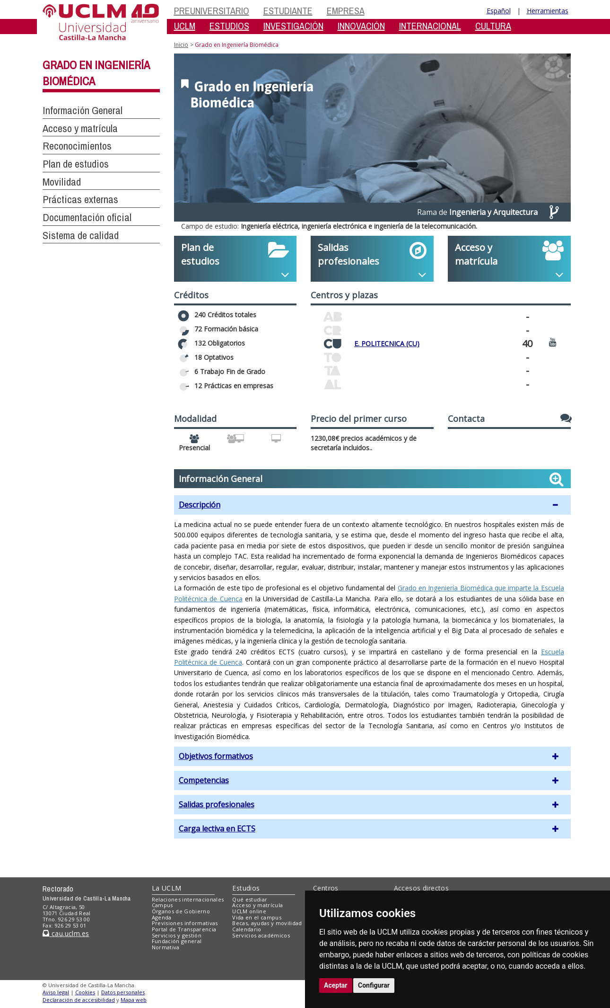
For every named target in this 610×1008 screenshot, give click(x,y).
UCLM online (249, 911)
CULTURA (493, 25)
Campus (162, 905)
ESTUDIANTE (288, 10)
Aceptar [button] (336, 985)
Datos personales (123, 992)
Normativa (166, 947)
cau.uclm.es (66, 933)
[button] (372, 505)
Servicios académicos (261, 935)
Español (499, 10)
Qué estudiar (249, 899)
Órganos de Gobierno (181, 911)
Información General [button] (82, 110)
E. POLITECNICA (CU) (386, 343)
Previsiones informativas (185, 923)
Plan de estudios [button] (76, 164)
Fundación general (177, 941)
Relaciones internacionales (188, 899)
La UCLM (167, 887)
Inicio (181, 45)
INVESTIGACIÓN (293, 25)
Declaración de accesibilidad (79, 999)
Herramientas (547, 10)
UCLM (184, 25)
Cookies (85, 992)
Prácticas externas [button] (80, 199)
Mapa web (134, 999)
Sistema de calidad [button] (81, 235)
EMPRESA (346, 10)
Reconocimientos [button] (77, 146)
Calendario (246, 929)
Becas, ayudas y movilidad (267, 923)
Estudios (246, 887)
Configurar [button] (374, 985)
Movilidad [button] (62, 182)
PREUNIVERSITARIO (211, 10)
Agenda (162, 917)
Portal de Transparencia (184, 929)
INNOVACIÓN (361, 25)
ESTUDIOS (229, 25)
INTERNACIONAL (430, 25)
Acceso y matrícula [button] (80, 128)
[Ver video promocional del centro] (553, 341)
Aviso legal (56, 992)
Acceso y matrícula (257, 905)
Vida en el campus (256, 917)
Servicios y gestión (176, 935)
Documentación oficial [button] (87, 217)
